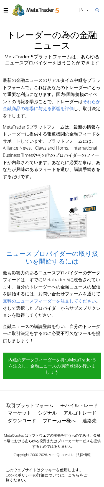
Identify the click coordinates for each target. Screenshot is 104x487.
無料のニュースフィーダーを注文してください (49, 301)
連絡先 (89, 420)
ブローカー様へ (59, 420)
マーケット (19, 413)
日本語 (81, 9)
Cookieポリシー (19, 475)
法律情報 (83, 454)
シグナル (47, 413)
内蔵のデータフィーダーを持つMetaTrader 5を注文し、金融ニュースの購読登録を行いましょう (52, 366)
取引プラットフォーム (30, 405)
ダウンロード (22, 420)
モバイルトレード (79, 405)
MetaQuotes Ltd (62, 454)
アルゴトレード (80, 413)
